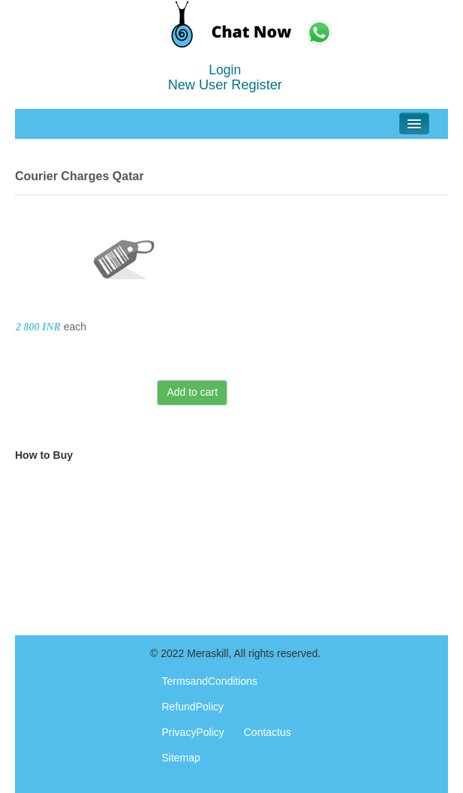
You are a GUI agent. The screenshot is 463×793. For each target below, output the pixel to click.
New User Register (225, 84)
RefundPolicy (193, 707)
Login (225, 69)
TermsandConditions (210, 681)
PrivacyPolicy (193, 732)
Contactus (267, 732)
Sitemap (181, 758)
